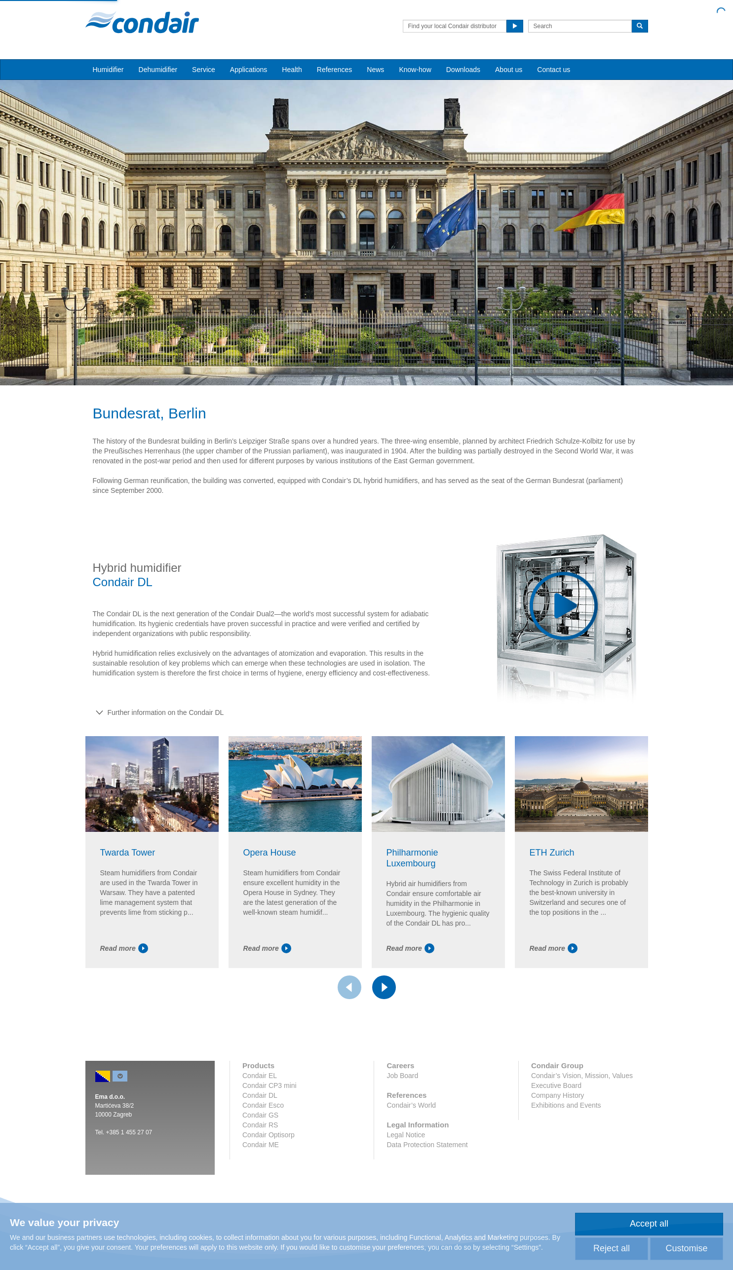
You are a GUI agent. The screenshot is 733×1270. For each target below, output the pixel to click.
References (334, 70)
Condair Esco (263, 1105)
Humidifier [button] (108, 70)
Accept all (649, 1224)
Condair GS (260, 1115)
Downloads (463, 70)
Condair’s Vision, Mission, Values (582, 1076)
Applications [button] (249, 70)
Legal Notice (405, 1135)
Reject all (611, 1248)
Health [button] (292, 70)
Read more (124, 948)
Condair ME (260, 1145)
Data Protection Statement (426, 1145)
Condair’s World (411, 1105)
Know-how (415, 70)
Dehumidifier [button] (158, 70)
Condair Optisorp (268, 1135)
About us (508, 70)
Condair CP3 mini (269, 1085)
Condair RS (260, 1125)
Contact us (553, 70)
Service (203, 70)
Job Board (402, 1076)
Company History (557, 1095)
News (375, 70)
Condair (142, 22)
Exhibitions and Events (566, 1105)
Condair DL (259, 1095)
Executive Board (556, 1085)
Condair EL (259, 1076)
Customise (686, 1248)
